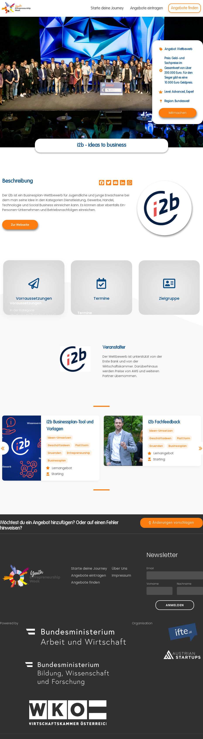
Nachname (184, 584)
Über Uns (119, 568)
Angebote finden (85, 582)
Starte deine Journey (89, 568)
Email (150, 568)
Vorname (153, 584)
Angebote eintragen (88, 575)
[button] (177, 113)
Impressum (121, 575)
